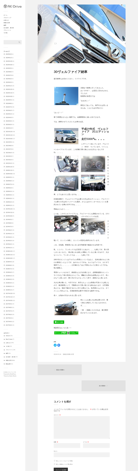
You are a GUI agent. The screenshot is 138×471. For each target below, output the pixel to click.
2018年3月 (9, 283)
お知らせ (6, 20)
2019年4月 (9, 237)
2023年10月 (9, 64)
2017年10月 (9, 300)
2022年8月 (9, 103)
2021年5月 (9, 156)
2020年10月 (9, 173)
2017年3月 (9, 325)
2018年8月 (9, 265)
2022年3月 (9, 121)
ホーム (5, 15)
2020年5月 (9, 191)
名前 (56, 426)
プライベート (7, 30)
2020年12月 (9, 166)
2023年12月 (9, 61)
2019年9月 (9, 219)
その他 (5, 32)
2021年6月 (9, 152)
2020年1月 (9, 205)
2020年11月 (9, 170)
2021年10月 (9, 138)
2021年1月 (9, 163)
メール (86, 426)
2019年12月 (9, 209)
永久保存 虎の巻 (9, 27)
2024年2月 (9, 54)
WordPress (13, 374)
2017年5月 (9, 318)
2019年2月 (9, 244)
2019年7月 (9, 226)
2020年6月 (9, 188)
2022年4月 (9, 117)
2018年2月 (9, 286)
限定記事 (8, 364)
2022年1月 (9, 128)
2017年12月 (9, 293)
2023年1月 (9, 85)
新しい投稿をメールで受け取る (64, 448)
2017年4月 (9, 321)
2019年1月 (9, 247)
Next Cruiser (9, 339)
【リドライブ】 (12, 372)
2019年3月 (9, 240)
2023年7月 (9, 75)
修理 (5, 25)
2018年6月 (9, 272)
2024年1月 (9, 57)
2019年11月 (9, 212)
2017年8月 (9, 307)
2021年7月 (9, 149)
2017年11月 (9, 297)
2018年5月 (9, 275)
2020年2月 (9, 202)
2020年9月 (9, 177)
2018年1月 (9, 290)
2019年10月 (9, 216)
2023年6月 (9, 78)
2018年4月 (9, 279)
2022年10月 (9, 96)
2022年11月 (9, 93)
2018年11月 (9, 254)
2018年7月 (9, 269)
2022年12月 (9, 89)
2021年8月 (9, 145)
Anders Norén (12, 376)
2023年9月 (9, 68)
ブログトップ (7, 17)
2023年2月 (9, 82)
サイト (55, 435)
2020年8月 (9, 180)
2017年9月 (9, 304)
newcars (8, 335)
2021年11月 (9, 135)
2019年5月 (9, 233)
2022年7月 (9, 107)
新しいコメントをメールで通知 (64, 445)
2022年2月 (9, 124)
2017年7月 (9, 311)
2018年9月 (9, 261)
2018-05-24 (57, 354)
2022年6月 (9, 110)
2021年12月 (9, 131)
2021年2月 (9, 159)
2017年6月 (9, 314)
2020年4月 (9, 195)
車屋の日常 (7, 22)
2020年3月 (9, 198)
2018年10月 (9, 258)
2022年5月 (9, 114)
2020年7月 (9, 184)
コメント (57, 399)
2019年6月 (9, 230)
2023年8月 (9, 71)
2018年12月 (9, 251)
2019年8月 (9, 223)
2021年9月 (9, 142)
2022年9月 (9, 100)
